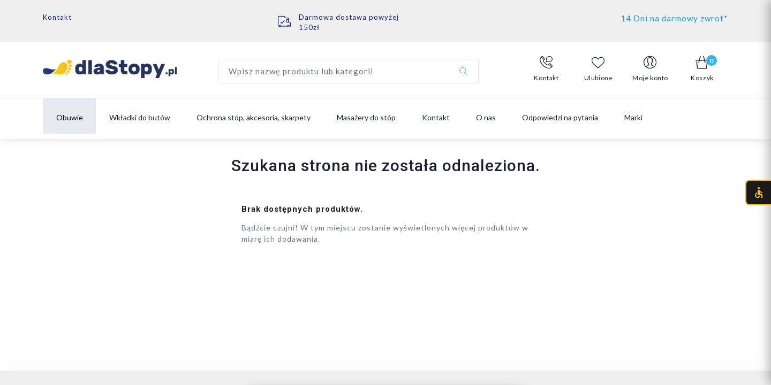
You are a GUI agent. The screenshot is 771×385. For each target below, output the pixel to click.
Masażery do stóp (366, 117)
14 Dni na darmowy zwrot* (674, 18)
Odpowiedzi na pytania (560, 117)
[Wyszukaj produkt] (348, 71)
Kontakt (57, 17)
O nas (486, 117)
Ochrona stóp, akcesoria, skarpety (253, 117)
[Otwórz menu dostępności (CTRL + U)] (758, 192)
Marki (633, 117)
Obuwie (69, 117)
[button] (546, 69)
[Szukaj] (463, 71)
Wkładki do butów (139, 117)
